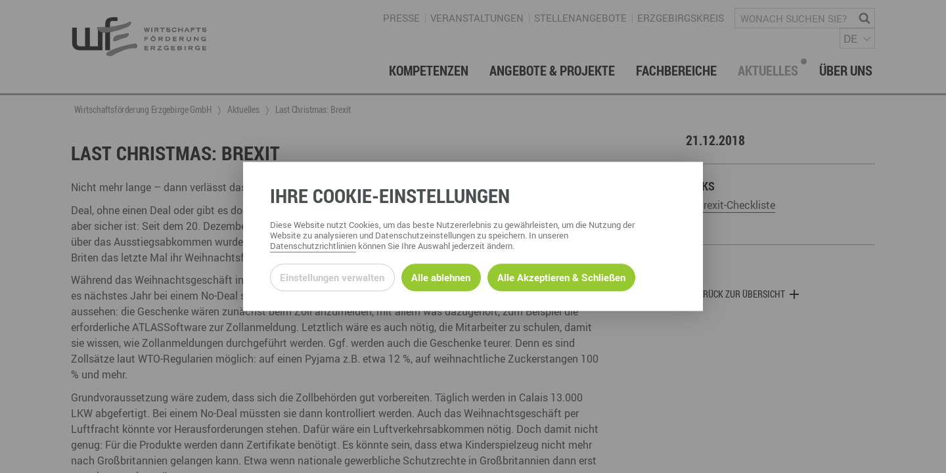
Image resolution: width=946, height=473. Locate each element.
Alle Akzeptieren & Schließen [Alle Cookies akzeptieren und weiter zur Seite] (561, 277)
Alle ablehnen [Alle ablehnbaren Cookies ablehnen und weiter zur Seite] (440, 277)
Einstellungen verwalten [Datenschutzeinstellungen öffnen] (332, 277)
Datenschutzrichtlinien (313, 246)
